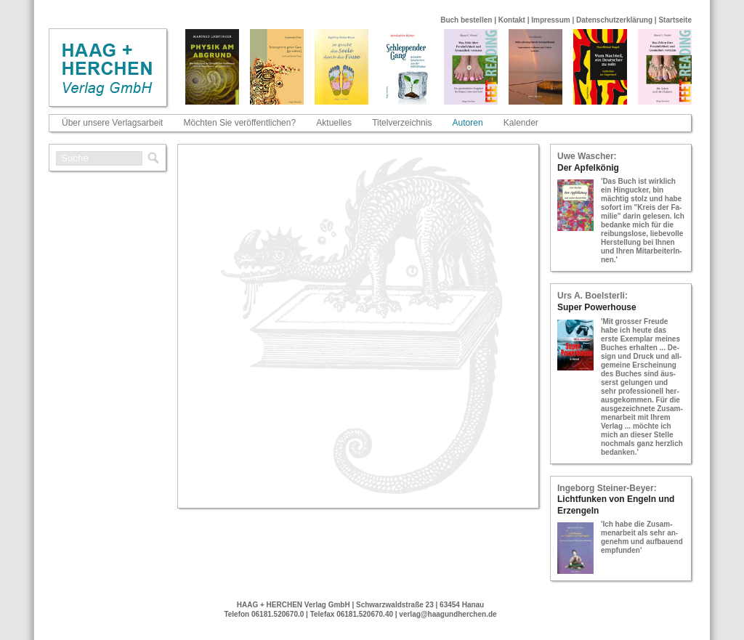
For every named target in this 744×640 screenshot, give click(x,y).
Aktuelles (334, 123)
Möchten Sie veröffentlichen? (240, 123)
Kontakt (511, 20)
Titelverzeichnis (402, 123)
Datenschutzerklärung (614, 20)
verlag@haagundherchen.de (447, 614)
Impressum (550, 20)
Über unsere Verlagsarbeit (112, 123)
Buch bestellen (466, 20)
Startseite (675, 20)
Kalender (521, 123)
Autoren (468, 123)
